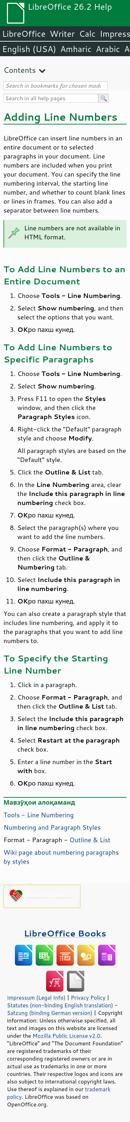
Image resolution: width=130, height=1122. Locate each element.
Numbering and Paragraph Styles (52, 827)
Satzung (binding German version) (50, 1013)
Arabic (108, 49)
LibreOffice (23, 34)
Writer (62, 34)
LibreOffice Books (65, 933)
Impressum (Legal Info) (36, 997)
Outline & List (89, 839)
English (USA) (29, 49)
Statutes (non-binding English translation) (60, 1005)
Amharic (76, 49)
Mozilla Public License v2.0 (67, 1035)
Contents (19, 70)
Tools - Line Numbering (38, 814)
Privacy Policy (88, 997)
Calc (87, 34)
